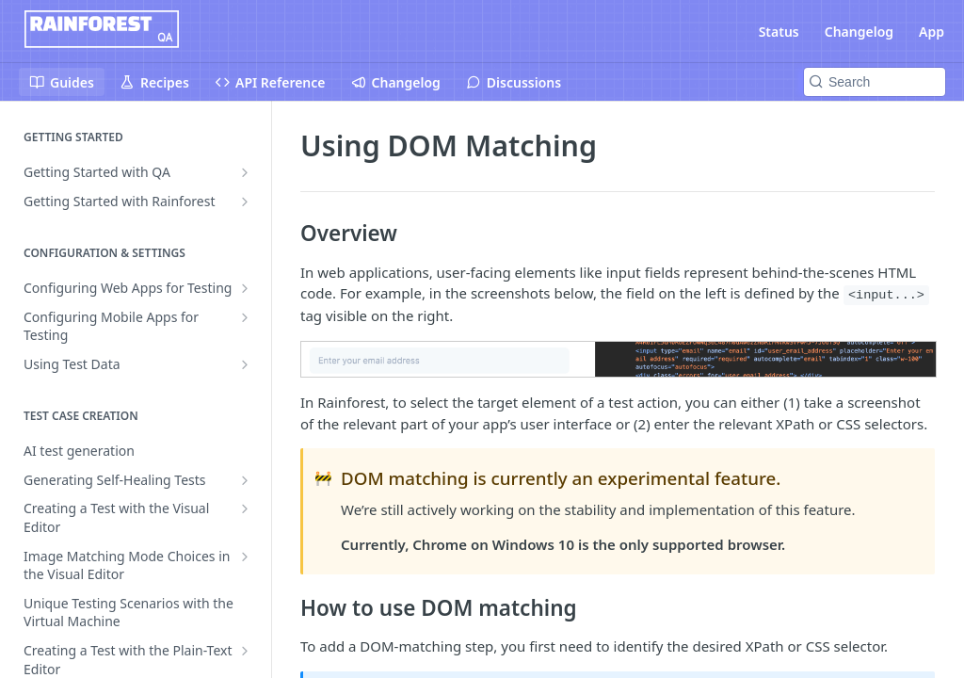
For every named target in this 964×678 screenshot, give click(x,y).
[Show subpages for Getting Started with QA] (244, 172)
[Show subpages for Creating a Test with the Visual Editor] (244, 508)
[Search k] (874, 82)
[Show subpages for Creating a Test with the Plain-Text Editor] (244, 650)
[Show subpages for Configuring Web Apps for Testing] (244, 288)
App (931, 31)
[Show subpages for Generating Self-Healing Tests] (244, 480)
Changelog (859, 31)
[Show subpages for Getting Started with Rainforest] (244, 201)
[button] (617, 359)
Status (779, 31)
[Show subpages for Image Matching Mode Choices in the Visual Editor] (244, 556)
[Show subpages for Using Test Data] (244, 364)
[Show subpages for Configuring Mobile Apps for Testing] (244, 317)
